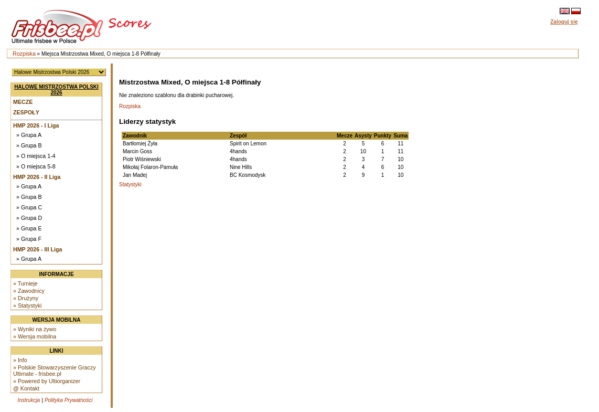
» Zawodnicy (29, 291)
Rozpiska (24, 53)
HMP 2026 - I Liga (36, 125)
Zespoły (26, 112)
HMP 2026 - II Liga (36, 177)
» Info (20, 360)
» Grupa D (29, 218)
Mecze (23, 102)
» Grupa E (29, 228)
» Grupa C (29, 207)
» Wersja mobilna (34, 336)
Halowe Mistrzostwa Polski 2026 (56, 90)
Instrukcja (28, 400)
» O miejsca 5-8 (36, 166)
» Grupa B (29, 145)
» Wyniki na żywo (34, 329)
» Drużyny (25, 298)
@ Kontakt (26, 388)
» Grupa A (28, 135)
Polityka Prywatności (69, 400)
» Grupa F (28, 239)
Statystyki (130, 184)
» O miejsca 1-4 (36, 156)
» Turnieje (25, 283)
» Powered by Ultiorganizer (46, 381)
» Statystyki (27, 305)
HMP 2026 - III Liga (37, 249)
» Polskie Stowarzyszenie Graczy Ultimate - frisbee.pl (54, 370)
